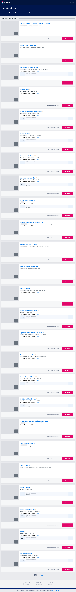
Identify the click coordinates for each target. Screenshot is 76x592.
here (52, 590)
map (38, 27)
